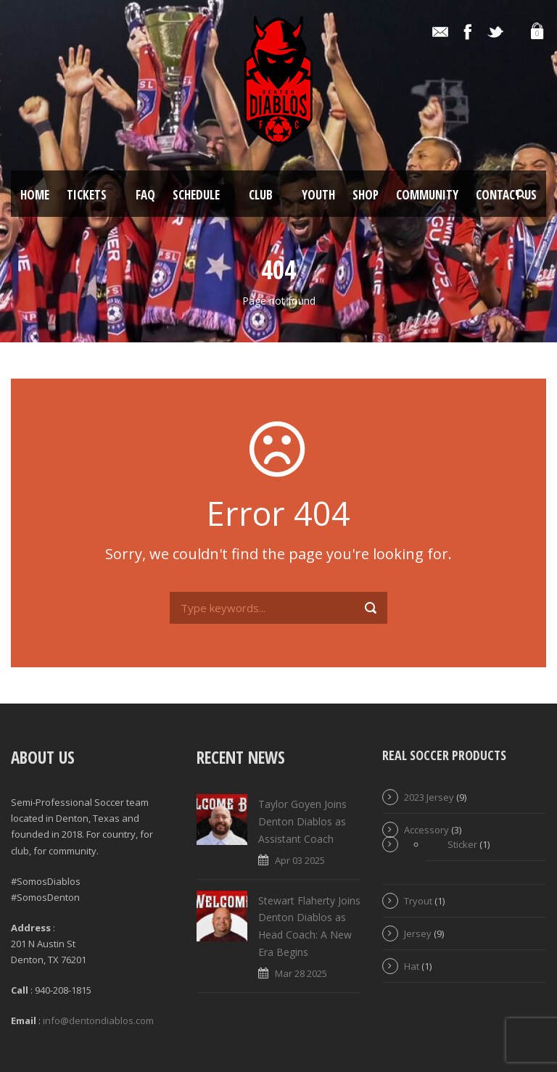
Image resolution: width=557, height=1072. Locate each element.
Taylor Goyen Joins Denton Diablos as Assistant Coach (302, 821)
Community (427, 194)
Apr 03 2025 (300, 860)
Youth (318, 194)
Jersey (418, 933)
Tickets (87, 194)
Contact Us (506, 194)
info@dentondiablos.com (98, 1020)
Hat (411, 966)
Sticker (462, 844)
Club (261, 194)
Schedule (196, 194)
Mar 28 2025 (301, 973)
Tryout (418, 900)
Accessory (426, 829)
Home (34, 194)
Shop (365, 194)
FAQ (145, 194)
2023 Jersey (429, 797)
